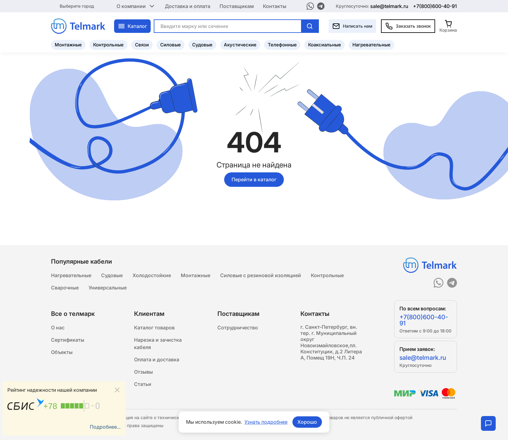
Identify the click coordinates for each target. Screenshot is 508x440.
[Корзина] (448, 26)
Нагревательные (371, 45)
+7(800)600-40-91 (435, 6)
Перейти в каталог (254, 179)
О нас (58, 327)
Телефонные (282, 45)
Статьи (142, 384)
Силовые (170, 45)
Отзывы (143, 372)
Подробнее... (105, 427)
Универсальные (108, 288)
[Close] (117, 390)
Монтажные (68, 45)
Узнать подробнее (266, 422)
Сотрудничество (237, 327)
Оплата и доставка (156, 359)
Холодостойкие (152, 275)
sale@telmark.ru (389, 6)
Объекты (62, 352)
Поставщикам (237, 6)
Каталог (132, 26)
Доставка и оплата (187, 6)
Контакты (274, 6)
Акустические (240, 45)
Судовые (202, 45)
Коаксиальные (324, 45)
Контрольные (108, 45)
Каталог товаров (154, 327)
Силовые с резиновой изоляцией (260, 275)
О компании (136, 6)
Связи (142, 45)
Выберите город (77, 6)
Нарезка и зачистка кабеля (158, 343)
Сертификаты (67, 340)
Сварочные (65, 288)
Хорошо (307, 422)
